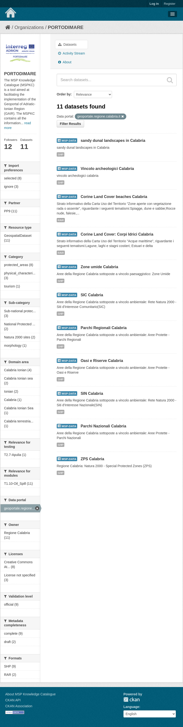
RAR (61, 220)
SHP (60, 154)
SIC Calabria (92, 295)
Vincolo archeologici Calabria (107, 169)
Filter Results (70, 124)
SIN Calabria (92, 393)
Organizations (29, 27)
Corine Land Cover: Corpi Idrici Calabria (117, 234)
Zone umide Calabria (99, 267)
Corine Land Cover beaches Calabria (114, 197)
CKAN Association (18, 706)
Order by (64, 94)
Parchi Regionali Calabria (104, 328)
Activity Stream (71, 53)
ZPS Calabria (92, 459)
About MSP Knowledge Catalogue (30, 694)
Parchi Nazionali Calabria (103, 426)
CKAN (131, 699)
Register (169, 3)
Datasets (67, 44)
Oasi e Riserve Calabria (102, 361)
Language (131, 707)
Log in (154, 3)
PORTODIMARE (66, 27)
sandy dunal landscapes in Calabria (113, 140)
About (64, 62)
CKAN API (13, 700)
